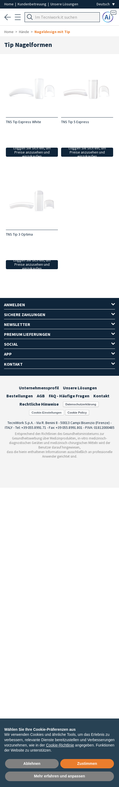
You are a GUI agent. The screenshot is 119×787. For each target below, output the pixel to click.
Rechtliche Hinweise (39, 404)
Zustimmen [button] (87, 763)
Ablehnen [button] (32, 763)
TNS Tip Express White (23, 122)
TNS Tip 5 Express (75, 122)
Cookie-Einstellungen (46, 412)
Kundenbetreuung (32, 4)
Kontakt (101, 395)
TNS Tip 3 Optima (19, 234)
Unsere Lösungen (64, 4)
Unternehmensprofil (39, 387)
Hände (24, 31)
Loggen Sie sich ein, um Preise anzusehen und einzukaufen (32, 152)
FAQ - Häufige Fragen (69, 395)
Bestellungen (19, 395)
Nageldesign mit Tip (52, 31)
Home (9, 4)
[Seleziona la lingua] (106, 4)
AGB (41, 395)
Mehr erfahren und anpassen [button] (59, 776)
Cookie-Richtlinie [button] (60, 745)
